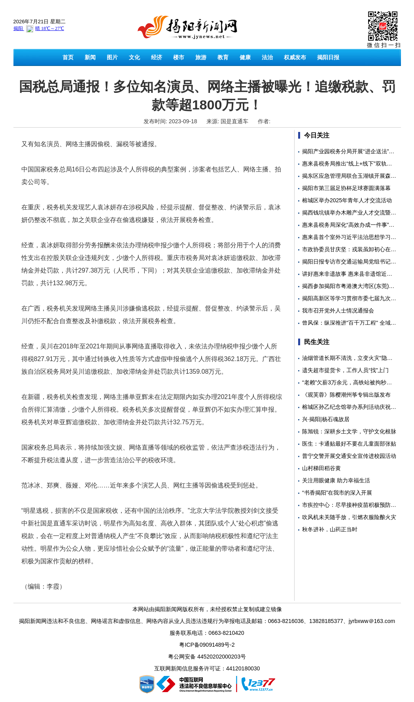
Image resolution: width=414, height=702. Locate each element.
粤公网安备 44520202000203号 (207, 656)
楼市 (178, 57)
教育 (223, 57)
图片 (112, 57)
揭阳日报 (328, 57)
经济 (156, 57)
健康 (245, 57)
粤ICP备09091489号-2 (206, 645)
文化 (134, 57)
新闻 (90, 57)
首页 (68, 57)
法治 (267, 57)
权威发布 (295, 57)
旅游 (200, 57)
